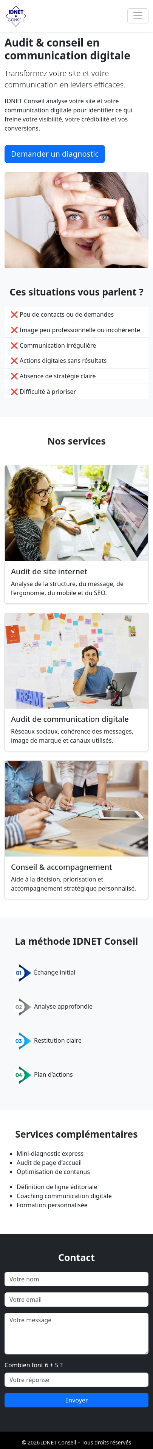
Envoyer (76, 1400)
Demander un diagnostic (55, 154)
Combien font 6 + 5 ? (34, 1365)
